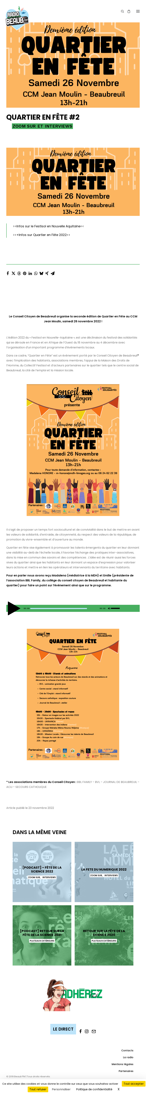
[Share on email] (52, 272)
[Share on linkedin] (30, 272)
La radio (128, 1057)
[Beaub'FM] (17, 13)
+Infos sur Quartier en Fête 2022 (41, 235)
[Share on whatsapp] (35, 272)
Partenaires (126, 1071)
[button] (138, 11)
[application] (73, 608)
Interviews (58, 126)
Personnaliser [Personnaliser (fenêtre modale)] (61, 1089)
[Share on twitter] (13, 272)
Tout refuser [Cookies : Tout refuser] (37, 1089)
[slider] (58, 608)
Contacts (127, 1050)
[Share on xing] (47, 272)
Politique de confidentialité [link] (94, 1089)
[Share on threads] (19, 272)
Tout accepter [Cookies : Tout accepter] (134, 1084)
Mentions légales (122, 1064)
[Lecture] (8, 609)
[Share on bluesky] (41, 272)
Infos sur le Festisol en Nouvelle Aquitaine (48, 226)
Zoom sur (24, 126)
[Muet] (108, 609)
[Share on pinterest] (24, 272)
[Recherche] (121, 11)
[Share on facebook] (7, 272)
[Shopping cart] (127, 11)
